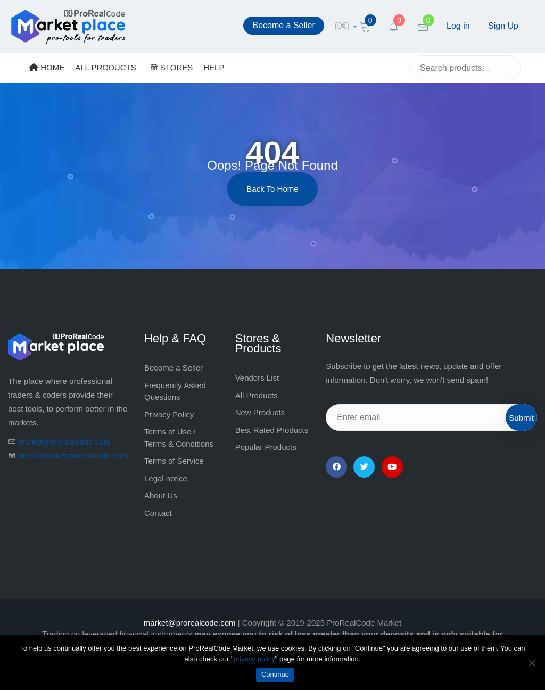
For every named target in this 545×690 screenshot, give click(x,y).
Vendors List (257, 377)
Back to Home (272, 188)
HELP (213, 67)
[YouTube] (392, 467)
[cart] (345, 25)
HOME (46, 67)
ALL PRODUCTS (105, 67)
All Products (256, 395)
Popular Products (265, 446)
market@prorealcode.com (64, 441)
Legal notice (165, 478)
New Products (260, 412)
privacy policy (254, 659)
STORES (171, 67)
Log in (458, 25)
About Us (160, 495)
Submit (521, 417)
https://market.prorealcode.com (73, 455)
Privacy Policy (169, 414)
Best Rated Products (272, 429)
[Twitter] (364, 467)
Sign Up (503, 25)
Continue (275, 674)
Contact (158, 513)
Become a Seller (283, 25)
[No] (531, 663)
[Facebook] (336, 467)
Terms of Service (174, 460)
